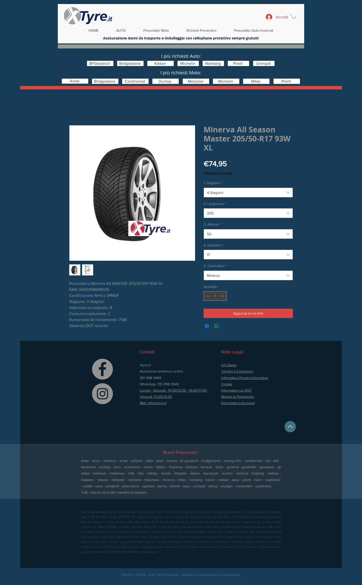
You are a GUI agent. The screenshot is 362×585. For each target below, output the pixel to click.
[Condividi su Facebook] (207, 326)
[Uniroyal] (264, 63)
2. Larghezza (215, 204)
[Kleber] (160, 63)
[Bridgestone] (130, 63)
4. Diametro (214, 245)
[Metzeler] (196, 81)
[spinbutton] (215, 296)
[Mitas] (256, 81)
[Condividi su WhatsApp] (216, 326)
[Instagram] (102, 393)
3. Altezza (212, 224)
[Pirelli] (238, 63)
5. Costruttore (215, 266)
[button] (293, 16)
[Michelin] (188, 63)
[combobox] (248, 192)
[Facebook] (102, 369)
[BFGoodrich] (100, 63)
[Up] (290, 426)
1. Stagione (213, 183)
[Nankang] (213, 63)
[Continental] (135, 81)
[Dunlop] (165, 81)
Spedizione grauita (218, 173)
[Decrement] (207, 296)
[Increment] (223, 296)
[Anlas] (75, 81)
